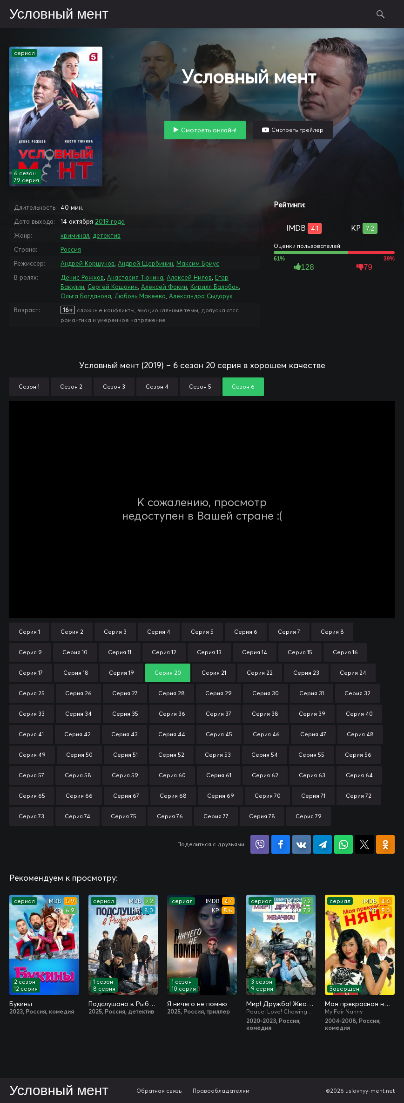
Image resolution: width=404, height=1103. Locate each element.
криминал (75, 235)
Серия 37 (218, 713)
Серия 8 (332, 631)
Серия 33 (32, 713)
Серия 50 (79, 754)
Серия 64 (359, 775)
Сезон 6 (243, 386)
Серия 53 (218, 754)
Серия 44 (171, 734)
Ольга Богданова (86, 296)
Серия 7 (289, 631)
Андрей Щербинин (145, 263)
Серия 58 (78, 775)
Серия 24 (353, 672)
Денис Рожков (82, 277)
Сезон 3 (114, 386)
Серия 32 (357, 693)
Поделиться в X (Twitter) (364, 844)
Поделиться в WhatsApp (343, 844)
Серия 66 (79, 795)
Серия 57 (31, 775)
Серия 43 (124, 734)
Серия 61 (218, 775)
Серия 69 (220, 795)
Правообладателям (221, 1090)
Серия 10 (75, 652)
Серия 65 (32, 795)
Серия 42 (77, 734)
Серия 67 (126, 795)
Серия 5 (202, 631)
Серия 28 (171, 693)
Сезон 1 (29, 386)
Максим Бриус (197, 263)
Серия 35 (125, 713)
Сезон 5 (200, 386)
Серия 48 (360, 734)
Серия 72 (358, 795)
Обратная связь (159, 1090)
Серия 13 (209, 652)
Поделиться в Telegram (322, 844)
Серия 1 (29, 631)
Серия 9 (30, 652)
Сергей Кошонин (113, 286)
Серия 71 (313, 795)
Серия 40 (359, 713)
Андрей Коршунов (87, 263)
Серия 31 (311, 693)
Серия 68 (173, 795)
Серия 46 (266, 734)
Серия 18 (75, 672)
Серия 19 (121, 672)
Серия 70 (268, 795)
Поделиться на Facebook (280, 844)
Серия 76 (170, 816)
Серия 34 (78, 713)
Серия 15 (300, 652)
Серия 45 (219, 734)
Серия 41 (31, 734)
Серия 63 (312, 775)
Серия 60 (172, 775)
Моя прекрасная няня (360, 1004)
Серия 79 (309, 816)
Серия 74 (77, 816)
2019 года (110, 221)
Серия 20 (168, 672)
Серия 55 (311, 754)
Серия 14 (254, 652)
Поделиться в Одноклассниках (385, 844)
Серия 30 (265, 693)
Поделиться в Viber (259, 844)
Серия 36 (172, 713)
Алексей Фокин (164, 286)
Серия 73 (31, 816)
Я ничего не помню (197, 1004)
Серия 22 (260, 672)
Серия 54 (264, 754)
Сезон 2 (71, 386)
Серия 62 (265, 775)
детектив (107, 235)
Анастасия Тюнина (135, 277)
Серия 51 (125, 754)
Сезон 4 (157, 386)
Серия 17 (31, 672)
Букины (20, 1004)
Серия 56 (358, 754)
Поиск (381, 14)
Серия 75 (123, 816)
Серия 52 (171, 754)
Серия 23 (306, 672)
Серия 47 (313, 734)
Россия (71, 249)
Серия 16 (345, 652)
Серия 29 (218, 693)
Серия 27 (125, 693)
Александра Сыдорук (201, 296)
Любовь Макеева (140, 296)
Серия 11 (119, 652)
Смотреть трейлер (297, 129)
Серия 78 (262, 816)
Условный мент (58, 14)
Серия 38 (265, 713)
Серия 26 (78, 693)
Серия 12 (164, 652)
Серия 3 (115, 631)
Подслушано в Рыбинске (123, 1004)
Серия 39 (312, 713)
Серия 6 (245, 631)
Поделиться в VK (301, 844)
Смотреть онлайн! (208, 130)
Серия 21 (214, 672)
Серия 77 (216, 816)
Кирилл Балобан (214, 286)
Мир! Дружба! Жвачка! (281, 1004)
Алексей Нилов (189, 277)
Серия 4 (158, 631)
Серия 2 (72, 631)
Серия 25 (32, 693)
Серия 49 (32, 754)
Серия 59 (125, 775)
